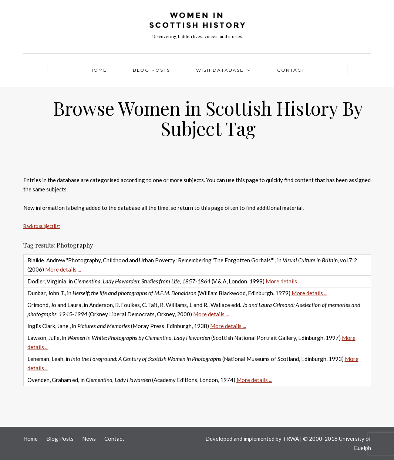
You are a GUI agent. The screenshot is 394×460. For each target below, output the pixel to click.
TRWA (291, 438)
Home (98, 70)
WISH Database (220, 70)
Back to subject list (41, 226)
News (89, 438)
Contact (291, 70)
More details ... (63, 269)
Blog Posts (151, 70)
